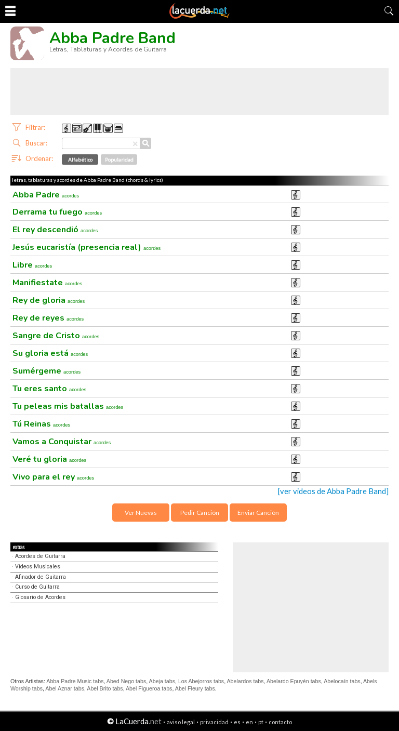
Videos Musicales (37, 566)
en (249, 722)
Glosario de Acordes (40, 597)
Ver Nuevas (141, 512)
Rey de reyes (48, 318)
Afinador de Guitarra (40, 577)
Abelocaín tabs (342, 681)
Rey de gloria (48, 300)
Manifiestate (47, 282)
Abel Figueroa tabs (149, 688)
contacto (280, 722)
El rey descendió (55, 229)
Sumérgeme (46, 371)
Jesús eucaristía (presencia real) (86, 247)
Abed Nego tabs (126, 681)
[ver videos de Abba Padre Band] (333, 491)
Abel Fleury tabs (195, 688)
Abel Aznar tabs (64, 688)
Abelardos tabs (245, 681)
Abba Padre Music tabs (74, 681)
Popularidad (119, 159)
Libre (32, 265)
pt (260, 722)
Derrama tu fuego (57, 212)
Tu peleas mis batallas (67, 406)
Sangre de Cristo (55, 335)
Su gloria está (50, 353)
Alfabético (80, 159)
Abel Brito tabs (105, 688)
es (237, 722)
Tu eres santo (49, 388)
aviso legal (181, 722)
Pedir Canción (199, 512)
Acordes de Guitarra (40, 556)
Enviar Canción (258, 512)
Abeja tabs (162, 681)
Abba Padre (45, 195)
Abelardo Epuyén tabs (294, 681)
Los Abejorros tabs (201, 681)
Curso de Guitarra (37, 586)
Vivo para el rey (53, 477)
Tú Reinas (41, 424)
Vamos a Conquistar (61, 441)
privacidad (214, 722)
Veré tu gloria (49, 459)
